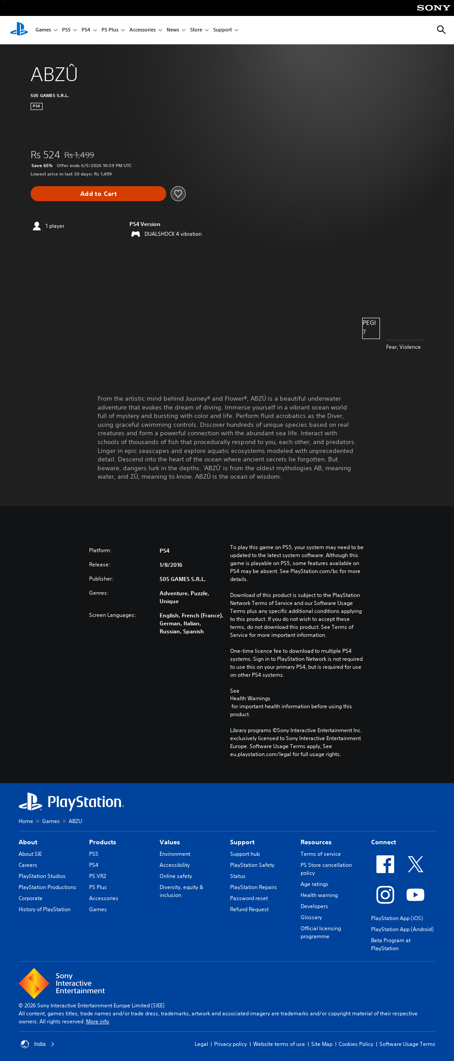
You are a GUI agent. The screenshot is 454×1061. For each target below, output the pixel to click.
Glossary (311, 917)
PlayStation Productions (47, 887)
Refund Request (249, 909)
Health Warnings (250, 698)
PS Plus (110, 30)
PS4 (86, 30)
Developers (314, 906)
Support (222, 30)
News (173, 30)
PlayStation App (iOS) (397, 918)
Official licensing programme (321, 932)
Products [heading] (102, 842)
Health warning (319, 895)
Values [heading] (170, 842)
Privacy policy (230, 1044)
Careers (28, 865)
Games (43, 30)
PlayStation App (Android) (402, 929)
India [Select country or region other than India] (38, 1044)
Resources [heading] (316, 842)
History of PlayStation (44, 909)
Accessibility (175, 865)
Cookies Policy (356, 1044)
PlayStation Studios (42, 876)
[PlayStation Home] (19, 30)
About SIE (30, 854)
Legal (201, 1044)
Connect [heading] (383, 842)
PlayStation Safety (252, 865)
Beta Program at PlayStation (391, 944)
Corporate (31, 898)
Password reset (249, 898)
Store (196, 30)
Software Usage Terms (407, 1044)
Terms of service (321, 854)
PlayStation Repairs (253, 887)
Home (26, 821)
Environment (175, 854)
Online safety (176, 876)
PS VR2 (97, 876)
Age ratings (315, 884)
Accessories (142, 30)
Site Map (322, 1044)
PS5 (66, 30)
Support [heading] (242, 842)
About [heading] (28, 842)
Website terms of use (279, 1044)
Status (238, 876)
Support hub (245, 854)
